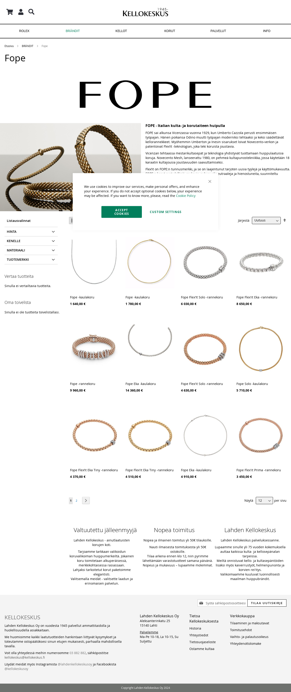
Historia (195, 628)
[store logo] (145, 11)
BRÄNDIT (27, 46)
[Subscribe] (266, 603)
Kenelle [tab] (13, 241)
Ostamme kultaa (201, 649)
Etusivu (9, 46)
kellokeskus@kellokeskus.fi (25, 657)
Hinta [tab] (11, 231)
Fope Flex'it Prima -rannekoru (258, 470)
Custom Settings (165, 212)
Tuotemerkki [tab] (18, 259)
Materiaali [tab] (16, 250)
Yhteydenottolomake (245, 643)
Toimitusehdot (241, 630)
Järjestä (243, 220)
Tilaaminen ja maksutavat (249, 623)
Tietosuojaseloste (202, 642)
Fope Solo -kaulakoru (252, 384)
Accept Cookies (121, 212)
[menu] (145, 31)
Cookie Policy (186, 195)
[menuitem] (24, 31)
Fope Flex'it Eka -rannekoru (256, 297)
